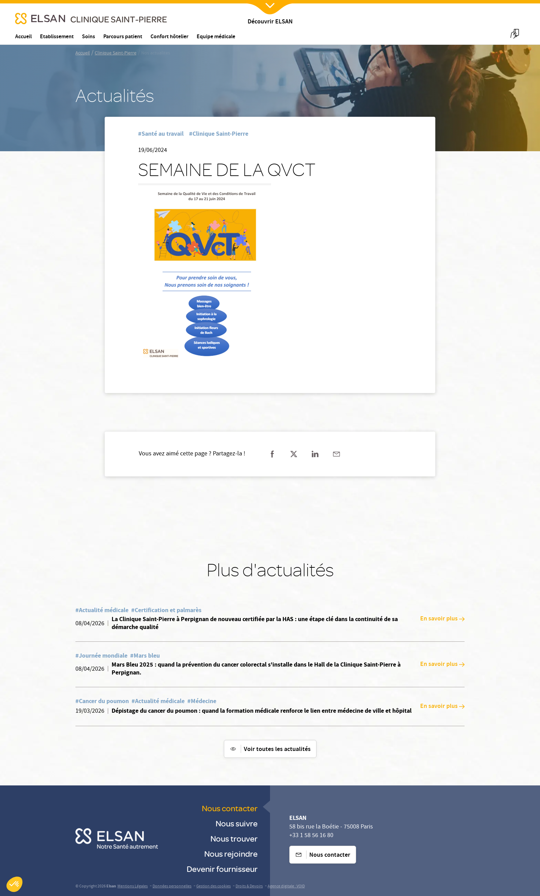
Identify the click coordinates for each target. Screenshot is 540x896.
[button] (14, 884)
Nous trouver (234, 838)
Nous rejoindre (231, 853)
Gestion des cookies (213, 886)
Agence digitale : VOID (286, 886)
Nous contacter (230, 808)
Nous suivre (237, 823)
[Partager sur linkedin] (315, 454)
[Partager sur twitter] (293, 454)
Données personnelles (172, 886)
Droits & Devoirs (249, 886)
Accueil (82, 53)
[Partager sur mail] (336, 454)
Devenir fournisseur (222, 868)
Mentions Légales (132, 886)
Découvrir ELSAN (270, 22)
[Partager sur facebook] (272, 454)
